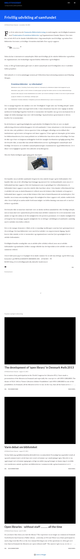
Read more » (72, 389)
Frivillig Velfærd (16, 48)
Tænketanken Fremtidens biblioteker (26, 35)
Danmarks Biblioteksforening (35, 32)
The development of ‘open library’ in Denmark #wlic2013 (39, 367)
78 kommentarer (13, 389)
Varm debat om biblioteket (20, 447)
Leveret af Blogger (40, 554)
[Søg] (69, 3)
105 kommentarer (13, 548)
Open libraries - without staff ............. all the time (33, 526)
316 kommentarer (13, 468)
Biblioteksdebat (12, 3)
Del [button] (73, 267)
